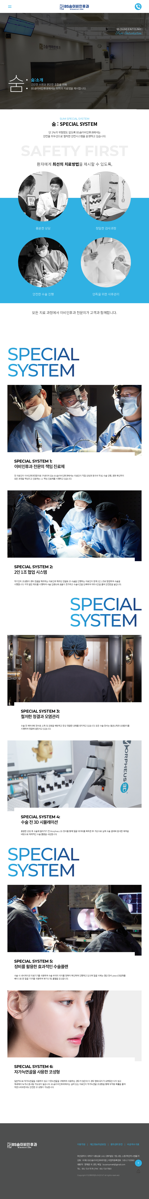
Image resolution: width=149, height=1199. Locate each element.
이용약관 (81, 1144)
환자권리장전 (117, 1144)
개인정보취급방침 (98, 1144)
